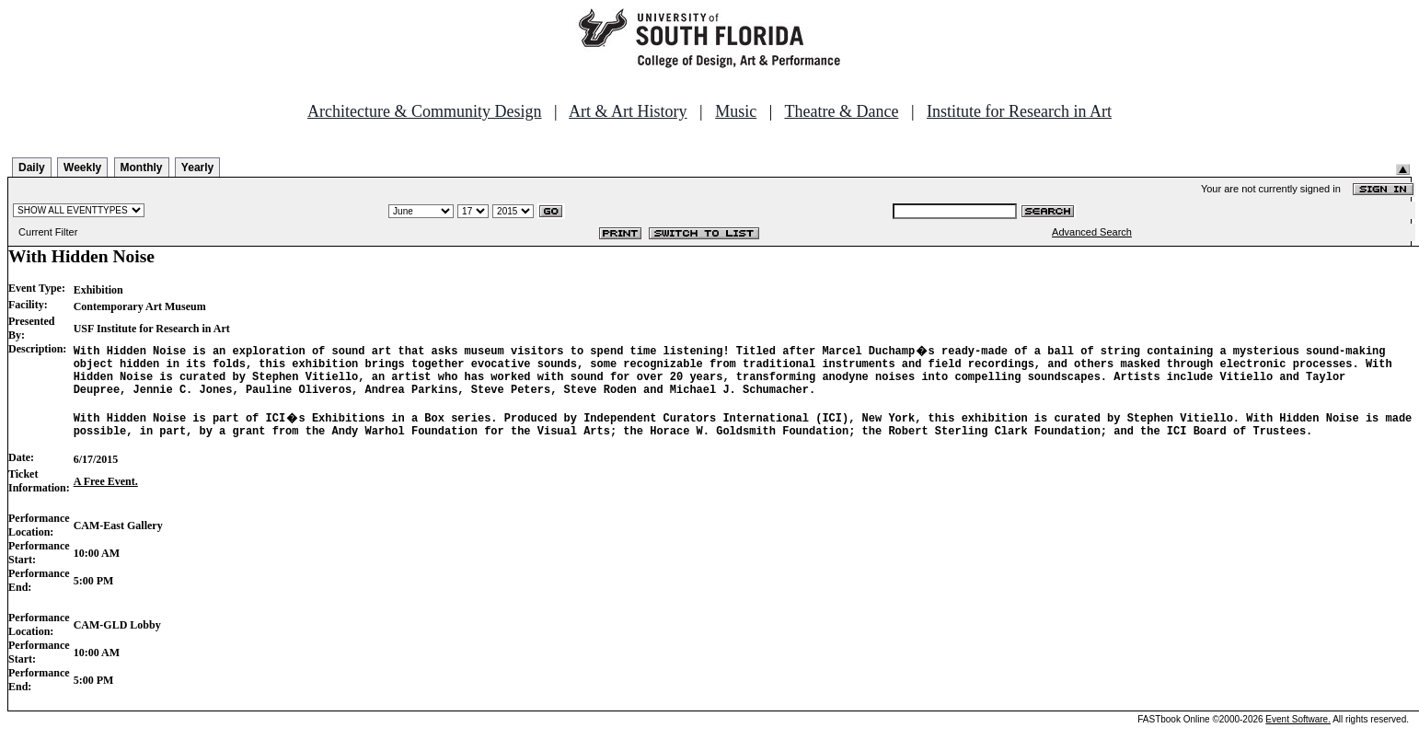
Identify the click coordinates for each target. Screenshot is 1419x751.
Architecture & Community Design (424, 111)
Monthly (142, 167)
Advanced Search (1092, 231)
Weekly (82, 167)
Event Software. (1298, 736)
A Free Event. (106, 497)
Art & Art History (628, 111)
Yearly (197, 167)
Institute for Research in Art (1019, 111)
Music (735, 111)
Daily (31, 167)
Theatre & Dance (841, 111)
